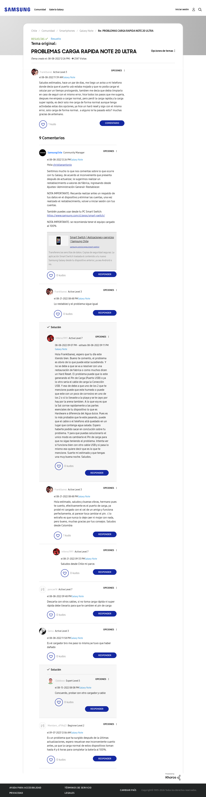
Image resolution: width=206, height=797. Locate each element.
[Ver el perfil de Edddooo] (60, 680)
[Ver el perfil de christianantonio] (62, 164)
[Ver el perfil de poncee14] (52, 589)
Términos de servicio (78, 787)
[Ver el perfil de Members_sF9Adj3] (57, 725)
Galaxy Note (69, 77)
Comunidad (40, 9)
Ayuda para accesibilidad (25, 787)
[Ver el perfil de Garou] (51, 631)
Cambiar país (128, 790)
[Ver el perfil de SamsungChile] (55, 152)
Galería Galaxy (56, 9)
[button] (119, 70)
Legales (69, 793)
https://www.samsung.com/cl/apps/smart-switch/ (76, 215)
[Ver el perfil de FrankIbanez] (46, 72)
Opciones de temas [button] (162, 50)
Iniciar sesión (182, 9)
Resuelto (56, 38)
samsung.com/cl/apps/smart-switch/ (84, 247)
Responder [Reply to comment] (104, 274)
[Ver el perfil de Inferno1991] (62, 338)
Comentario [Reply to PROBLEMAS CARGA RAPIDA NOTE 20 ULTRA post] (112, 123)
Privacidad (16, 793)
